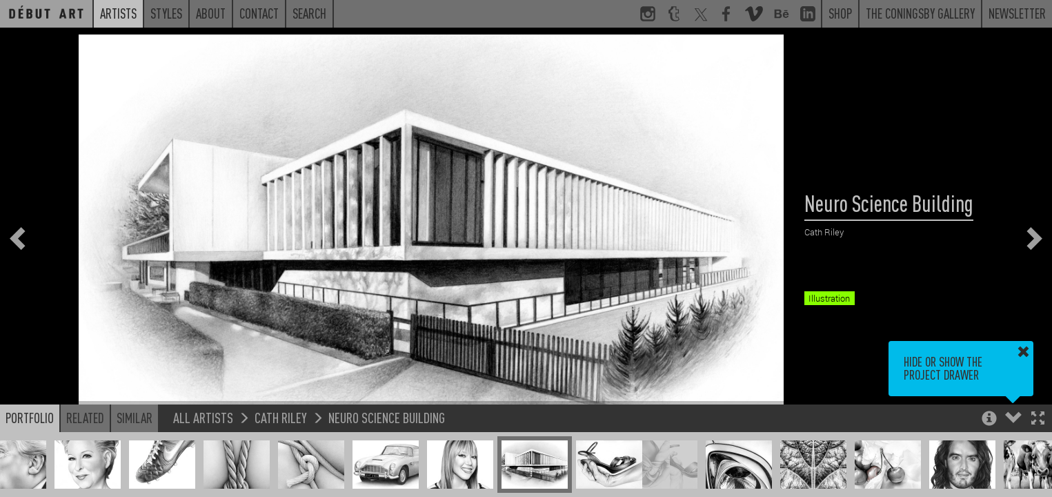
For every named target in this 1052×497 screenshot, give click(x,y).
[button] (1037, 419)
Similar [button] (134, 418)
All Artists (203, 417)
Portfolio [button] (30, 418)
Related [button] (85, 418)
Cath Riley (281, 417)
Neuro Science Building (386, 417)
